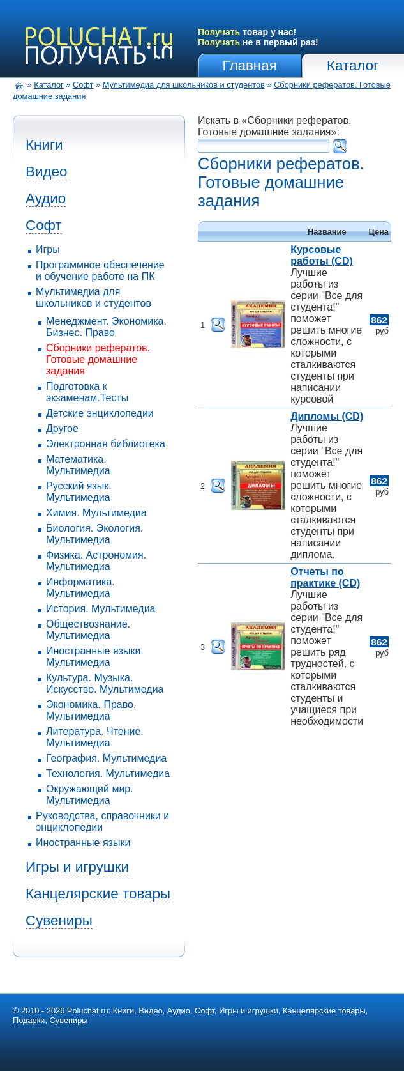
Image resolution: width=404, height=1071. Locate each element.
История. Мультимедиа (101, 608)
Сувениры (59, 920)
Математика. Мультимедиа (78, 465)
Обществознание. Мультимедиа (88, 630)
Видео (46, 172)
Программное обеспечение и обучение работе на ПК (100, 270)
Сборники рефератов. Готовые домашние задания (98, 359)
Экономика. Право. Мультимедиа (91, 710)
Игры (48, 249)
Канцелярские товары (98, 894)
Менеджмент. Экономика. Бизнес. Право (106, 327)
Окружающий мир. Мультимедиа (89, 794)
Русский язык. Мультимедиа (79, 492)
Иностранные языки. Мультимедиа (95, 656)
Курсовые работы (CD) (321, 255)
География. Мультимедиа (106, 758)
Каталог (352, 65)
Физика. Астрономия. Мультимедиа (96, 561)
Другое (62, 428)
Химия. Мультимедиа (96, 512)
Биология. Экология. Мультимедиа (94, 534)
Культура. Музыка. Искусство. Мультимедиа (105, 683)
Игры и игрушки (77, 867)
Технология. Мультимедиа (108, 773)
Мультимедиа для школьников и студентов (184, 84)
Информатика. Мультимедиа (80, 587)
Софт (83, 84)
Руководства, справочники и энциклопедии (102, 821)
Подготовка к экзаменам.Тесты (87, 392)
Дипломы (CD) (326, 416)
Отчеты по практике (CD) (325, 577)
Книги (44, 145)
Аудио (46, 198)
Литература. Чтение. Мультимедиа (95, 737)
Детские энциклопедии (100, 413)
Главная (250, 65)
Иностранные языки (83, 842)
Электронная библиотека (105, 443)
